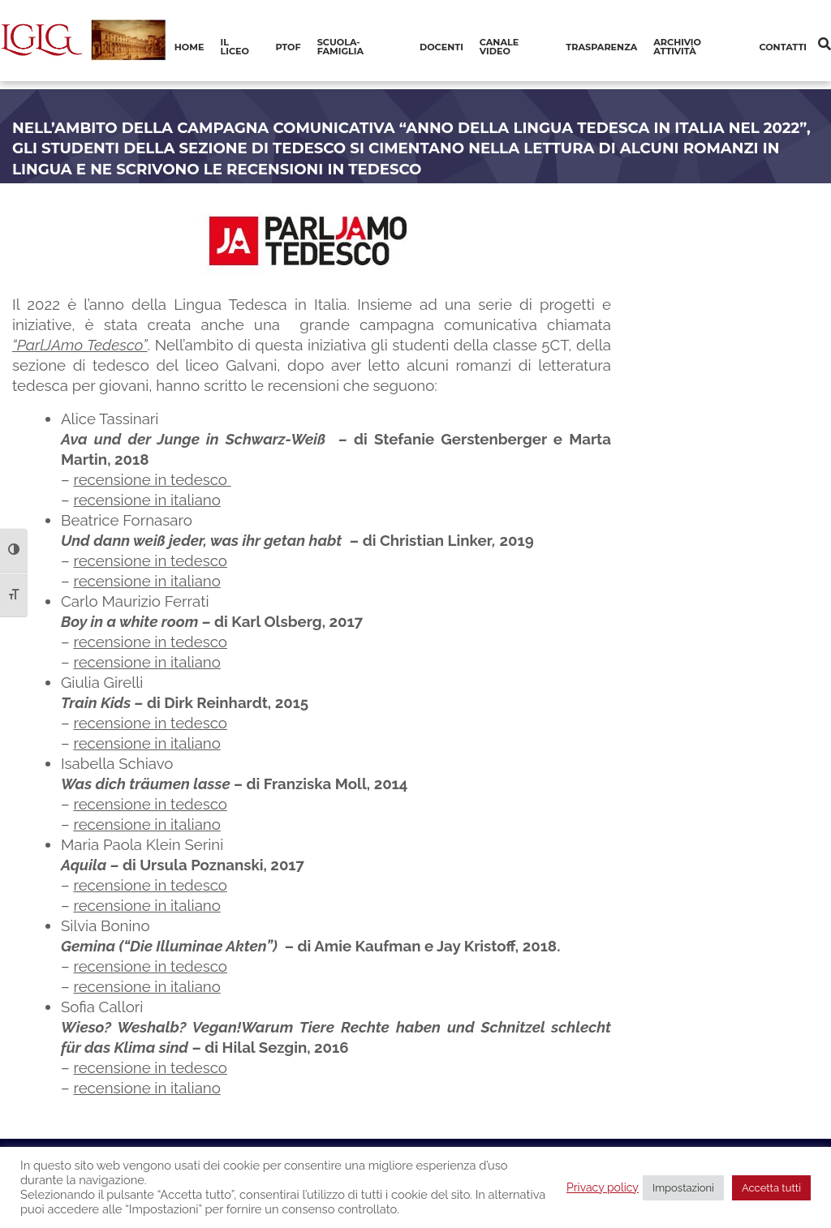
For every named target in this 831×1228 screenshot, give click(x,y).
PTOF (288, 47)
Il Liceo (235, 46)
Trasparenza (601, 47)
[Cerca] (824, 44)
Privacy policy (602, 1187)
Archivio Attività (677, 46)
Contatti (783, 47)
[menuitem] (189, 47)
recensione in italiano (146, 500)
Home (189, 47)
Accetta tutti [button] (771, 1188)
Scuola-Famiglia (340, 46)
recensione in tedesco (151, 479)
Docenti (441, 47)
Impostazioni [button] (683, 1188)
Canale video (499, 46)
